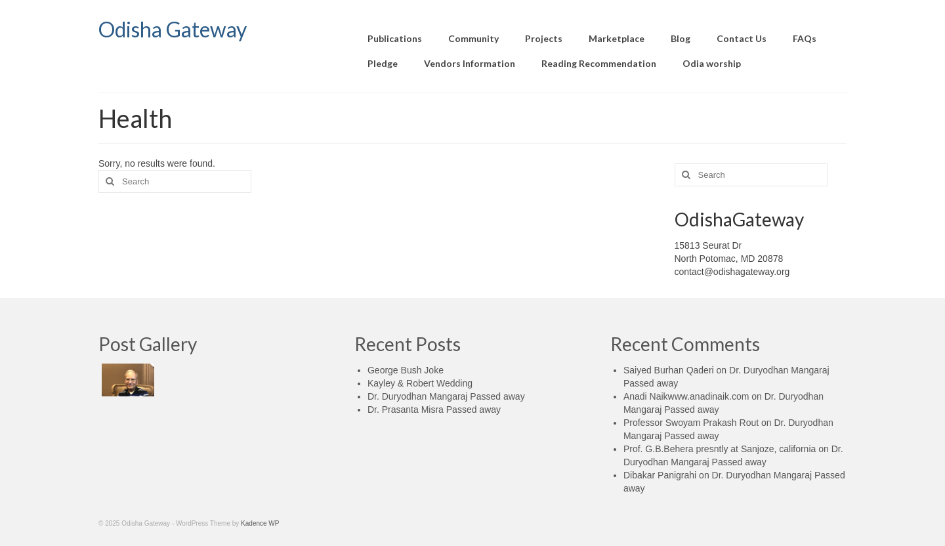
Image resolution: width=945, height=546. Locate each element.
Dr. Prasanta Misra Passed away (434, 409)
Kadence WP (260, 523)
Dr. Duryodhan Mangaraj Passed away (446, 396)
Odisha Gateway (172, 29)
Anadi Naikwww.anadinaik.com (686, 396)
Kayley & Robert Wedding (420, 383)
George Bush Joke (406, 370)
